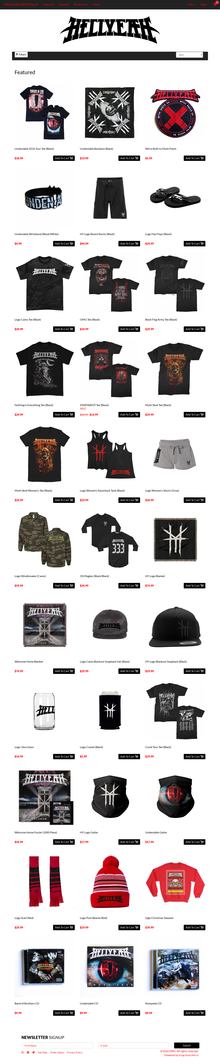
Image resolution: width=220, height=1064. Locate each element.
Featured (47, 4)
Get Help (46, 1052)
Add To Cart (64, 158)
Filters (21, 54)
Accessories (80, 4)
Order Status (63, 1052)
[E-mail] (133, 1045)
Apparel (63, 4)
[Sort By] (189, 55)
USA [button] (189, 4)
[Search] (121, 4)
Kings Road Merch (188, 1055)
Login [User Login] (203, 4)
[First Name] (57, 1045)
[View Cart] (214, 4)
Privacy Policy (83, 1052)
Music (95, 4)
